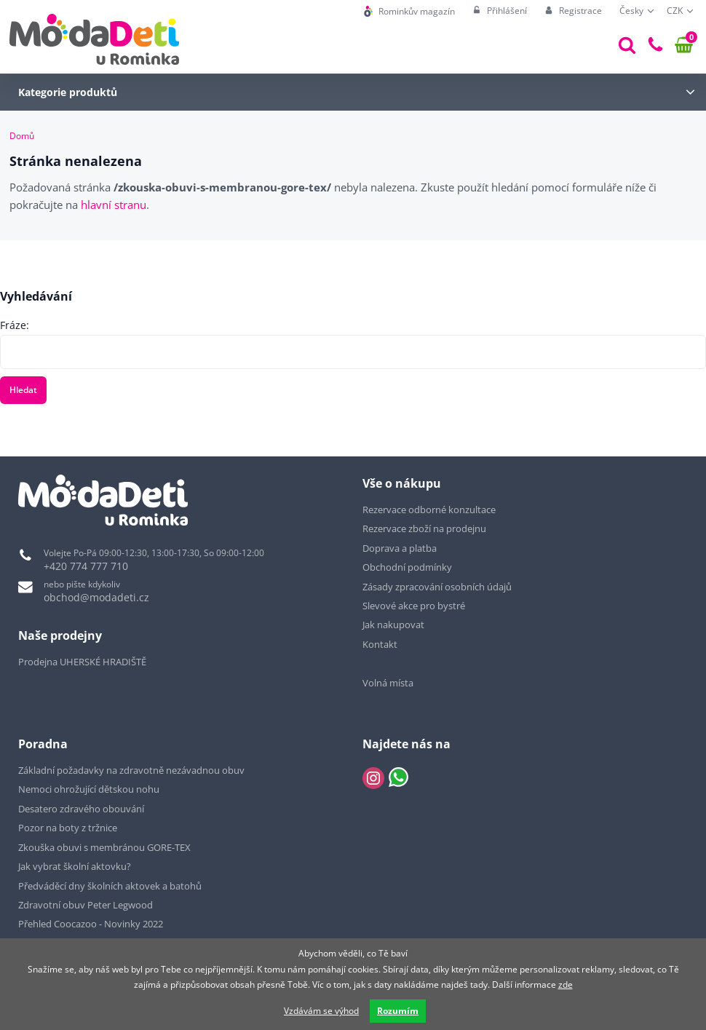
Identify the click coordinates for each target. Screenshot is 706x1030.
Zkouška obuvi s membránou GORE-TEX (104, 847)
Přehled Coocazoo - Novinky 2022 (90, 923)
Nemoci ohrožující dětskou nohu (88, 789)
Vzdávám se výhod (321, 1011)
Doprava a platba (399, 548)
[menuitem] (409, 11)
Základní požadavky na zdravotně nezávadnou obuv (131, 770)
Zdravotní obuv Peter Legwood (85, 904)
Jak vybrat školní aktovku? (74, 866)
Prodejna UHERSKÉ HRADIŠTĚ (82, 661)
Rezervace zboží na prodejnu (424, 528)
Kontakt (379, 644)
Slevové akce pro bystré (413, 605)
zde (565, 984)
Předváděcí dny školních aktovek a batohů (110, 885)
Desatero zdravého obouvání (81, 808)
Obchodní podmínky (407, 567)
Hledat (23, 390)
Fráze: (14, 325)
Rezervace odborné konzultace (429, 509)
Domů (21, 136)
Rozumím (398, 1011)
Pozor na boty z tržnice (67, 827)
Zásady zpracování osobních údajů (437, 586)
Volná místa (387, 682)
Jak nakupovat (393, 624)
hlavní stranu (113, 204)
